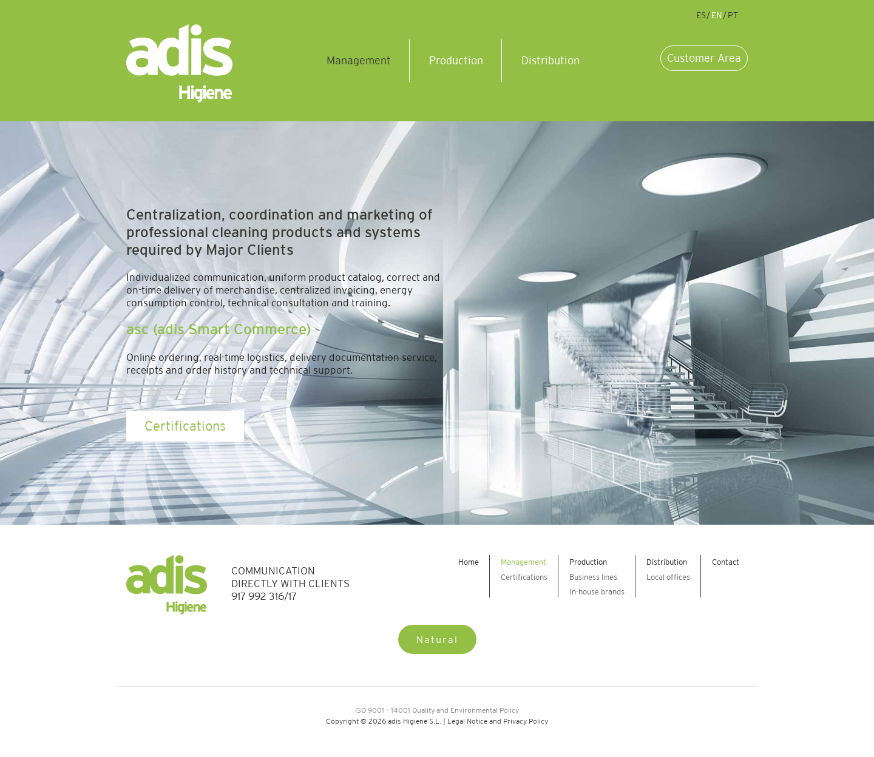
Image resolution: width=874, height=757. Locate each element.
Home (468, 562)
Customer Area (704, 58)
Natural (437, 639)
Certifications (185, 426)
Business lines (593, 577)
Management (359, 61)
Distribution (550, 61)
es (701, 15)
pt (733, 15)
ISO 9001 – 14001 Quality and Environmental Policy (437, 710)
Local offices (668, 577)
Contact (725, 562)
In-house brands (597, 591)
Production (456, 61)
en (716, 15)
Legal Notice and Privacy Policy (497, 721)
